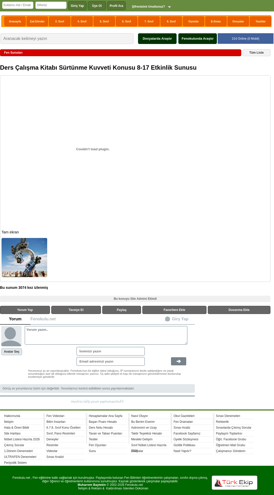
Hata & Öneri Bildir (16, 427)
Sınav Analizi (55, 457)
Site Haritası (12, 433)
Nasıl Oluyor (139, 416)
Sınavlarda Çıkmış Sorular (233, 427)
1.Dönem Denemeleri (18, 451)
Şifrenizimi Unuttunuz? (148, 6)
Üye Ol (97, 6)
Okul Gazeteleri (184, 416)
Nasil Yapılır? (182, 451)
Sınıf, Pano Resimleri (60, 433)
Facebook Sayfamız (187, 433)
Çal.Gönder (37, 21)
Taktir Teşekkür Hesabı (146, 433)
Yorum (15, 319)
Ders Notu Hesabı (101, 427)
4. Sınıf (82, 21)
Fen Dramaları (183, 422)
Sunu (92, 451)
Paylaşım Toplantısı (229, 433)
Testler (93, 439)
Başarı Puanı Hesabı (103, 422)
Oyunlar (194, 21)
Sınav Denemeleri (228, 416)
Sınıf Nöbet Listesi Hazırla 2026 (148, 445)
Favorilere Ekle (174, 310)
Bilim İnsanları (55, 422)
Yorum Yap (25, 310)
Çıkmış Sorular (14, 445)
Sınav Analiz (182, 427)
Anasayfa (15, 21)
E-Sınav (216, 21)
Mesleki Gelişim (141, 439)
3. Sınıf (59, 21)
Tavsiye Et (76, 310)
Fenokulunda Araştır (198, 38)
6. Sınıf (126, 21)
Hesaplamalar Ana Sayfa (105, 416)
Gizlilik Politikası (184, 445)
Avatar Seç (12, 351)
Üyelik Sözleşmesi (186, 439)
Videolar (52, 451)
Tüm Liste (256, 52)
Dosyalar (238, 21)
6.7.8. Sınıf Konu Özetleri (63, 427)
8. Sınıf (171, 21)
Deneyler (52, 439)
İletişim (8, 422)
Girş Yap (180, 319)
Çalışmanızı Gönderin (230, 451)
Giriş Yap (77, 6)
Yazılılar (260, 21)
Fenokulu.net (43, 319)
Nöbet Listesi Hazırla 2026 (22, 439)
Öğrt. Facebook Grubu (231, 439)
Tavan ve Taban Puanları (105, 433)
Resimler (52, 445)
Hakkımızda (12, 416)
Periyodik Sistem (15, 462)
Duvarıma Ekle (239, 310)
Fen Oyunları (97, 445)
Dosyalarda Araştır (157, 38)
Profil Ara (116, 6)
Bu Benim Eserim (143, 422)
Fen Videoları (55, 416)
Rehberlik (222, 422)
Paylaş (122, 310)
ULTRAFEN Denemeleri (20, 457)
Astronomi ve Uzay (144, 427)
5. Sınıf (104, 21)
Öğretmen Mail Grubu (230, 445)
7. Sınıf (149, 21)
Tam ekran (10, 232)
